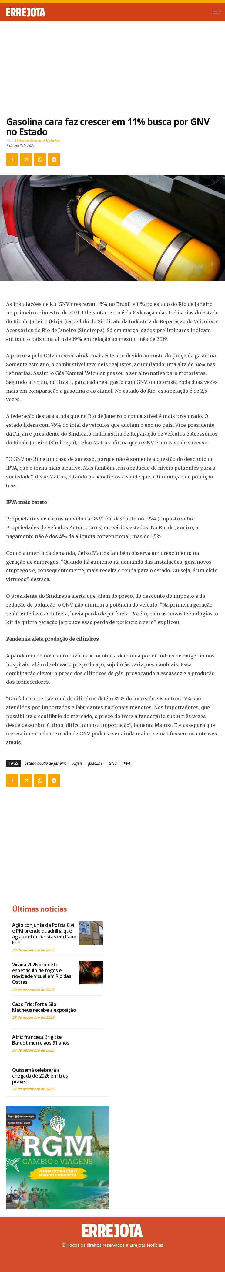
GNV (112, 763)
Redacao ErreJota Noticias (36, 140)
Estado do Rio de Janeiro (45, 763)
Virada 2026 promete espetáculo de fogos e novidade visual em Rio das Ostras (41, 973)
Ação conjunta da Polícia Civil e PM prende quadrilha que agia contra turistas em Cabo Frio (44, 934)
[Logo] (59, 12)
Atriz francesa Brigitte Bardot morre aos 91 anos (40, 1040)
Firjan (77, 763)
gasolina (95, 763)
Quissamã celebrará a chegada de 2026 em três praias (40, 1076)
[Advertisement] (112, 65)
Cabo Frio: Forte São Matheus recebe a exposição (44, 1007)
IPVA (126, 763)
